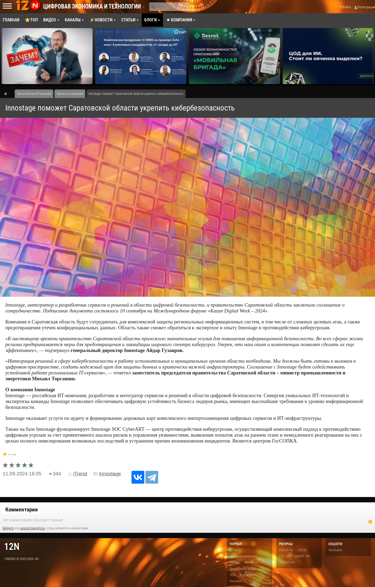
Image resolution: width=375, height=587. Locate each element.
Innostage (110, 473)
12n (11, 546)
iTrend (80, 473)
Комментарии (21, 509)
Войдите (8, 528)
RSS (370, 522)
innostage (12, 454)
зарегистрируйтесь (32, 528)
